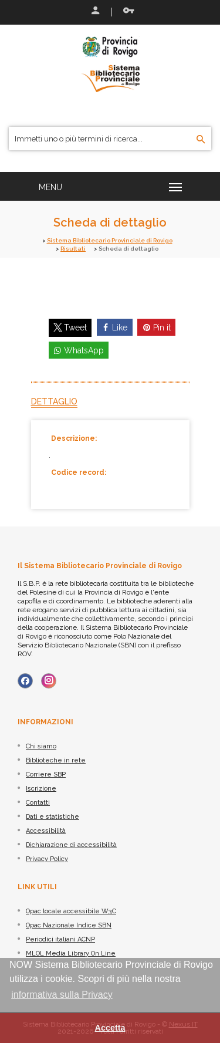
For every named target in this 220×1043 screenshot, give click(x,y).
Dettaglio (54, 401)
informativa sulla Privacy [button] (62, 995)
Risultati (73, 248)
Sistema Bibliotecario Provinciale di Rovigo (109, 240)
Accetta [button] (110, 1027)
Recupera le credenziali (128, 10)
